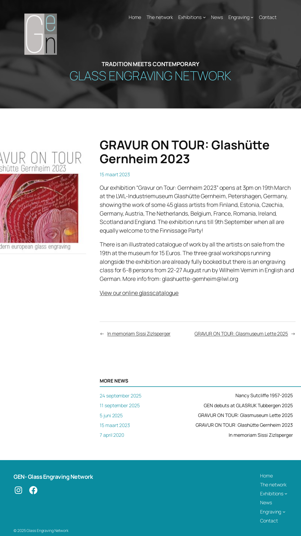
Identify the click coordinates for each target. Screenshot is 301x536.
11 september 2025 (120, 405)
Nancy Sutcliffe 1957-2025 (264, 395)
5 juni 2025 (111, 415)
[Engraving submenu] (252, 17)
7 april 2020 (112, 435)
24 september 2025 (120, 395)
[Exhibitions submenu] (204, 17)
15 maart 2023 (115, 425)
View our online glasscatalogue (139, 293)
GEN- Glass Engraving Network (53, 476)
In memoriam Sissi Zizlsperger (138, 333)
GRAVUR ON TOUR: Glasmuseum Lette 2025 (241, 333)
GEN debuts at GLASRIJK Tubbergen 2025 (248, 405)
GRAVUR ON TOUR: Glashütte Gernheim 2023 (244, 425)
